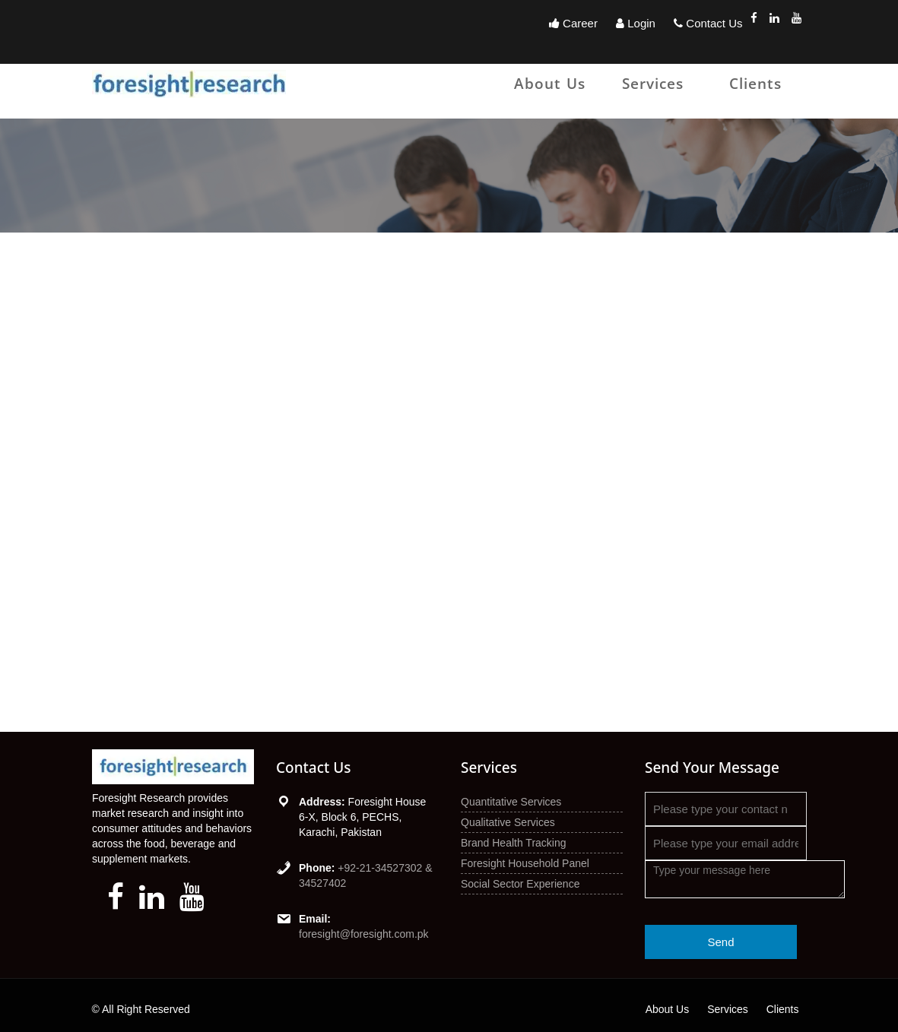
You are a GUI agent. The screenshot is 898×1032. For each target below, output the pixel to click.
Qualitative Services (508, 822)
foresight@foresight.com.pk (364, 934)
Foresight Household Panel (525, 863)
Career (573, 23)
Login (635, 23)
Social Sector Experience (520, 884)
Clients (755, 83)
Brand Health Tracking (513, 843)
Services (653, 83)
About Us (549, 83)
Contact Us (708, 23)
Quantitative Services (511, 802)
